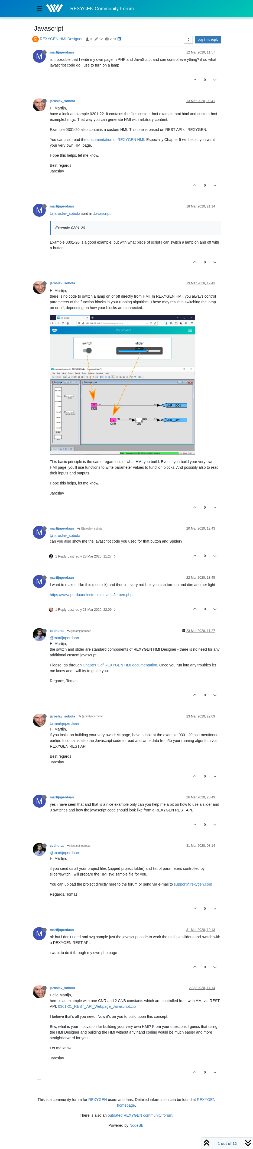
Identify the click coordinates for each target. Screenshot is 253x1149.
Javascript (102, 213)
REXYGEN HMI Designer (61, 39)
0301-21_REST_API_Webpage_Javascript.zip (97, 1006)
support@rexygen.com (193, 884)
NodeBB (136, 1125)
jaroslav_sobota (62, 101)
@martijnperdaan (79, 630)
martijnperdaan (62, 52)
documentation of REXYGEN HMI (115, 139)
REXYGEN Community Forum (102, 8)
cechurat (57, 631)
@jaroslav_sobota (65, 213)
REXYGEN (97, 1099)
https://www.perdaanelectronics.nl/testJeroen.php (91, 595)
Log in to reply (207, 40)
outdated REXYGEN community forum (140, 1115)
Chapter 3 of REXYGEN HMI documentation (120, 665)
